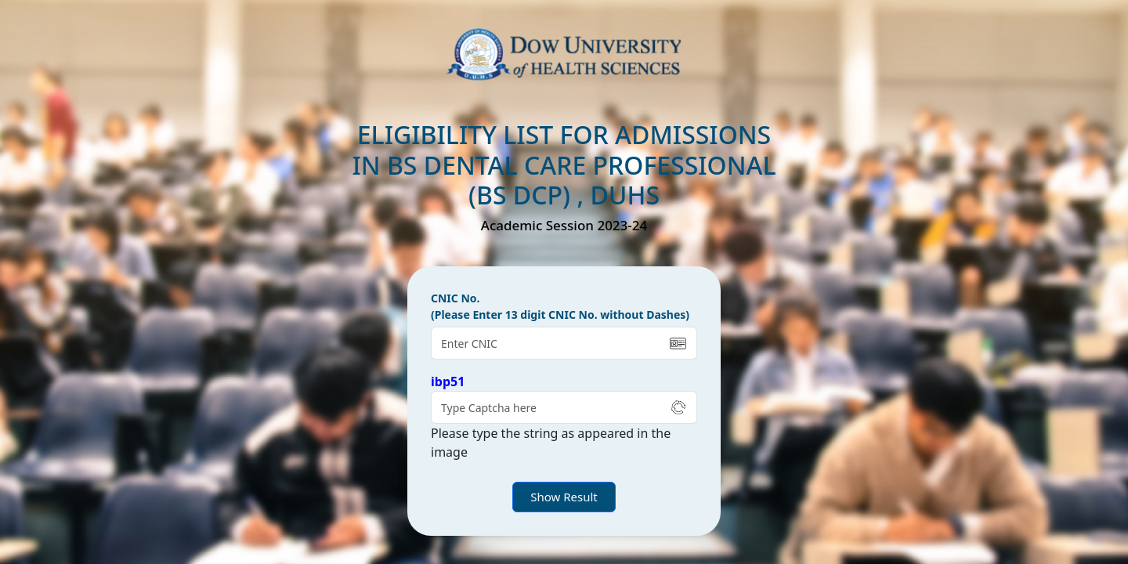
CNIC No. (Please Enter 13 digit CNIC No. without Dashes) (560, 306)
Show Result (564, 496)
